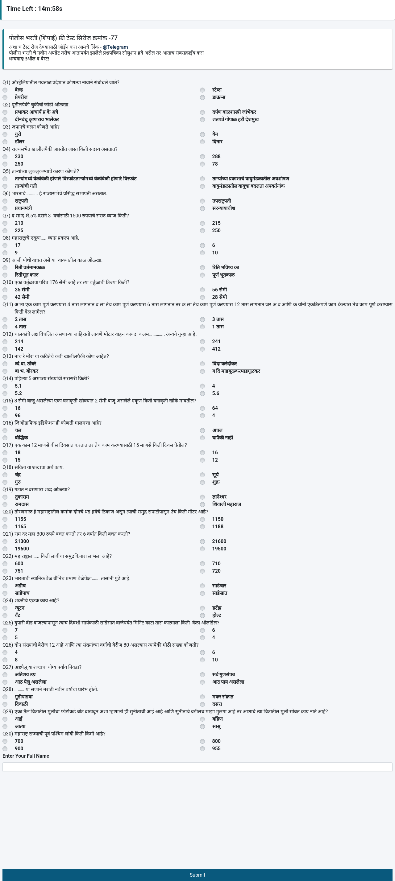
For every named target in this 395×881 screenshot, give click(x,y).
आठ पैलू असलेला (30, 682)
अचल (217, 430)
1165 (20, 526)
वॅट (17, 615)
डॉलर (19, 142)
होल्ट (216, 615)
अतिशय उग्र (25, 674)
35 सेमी (22, 290)
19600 (22, 549)
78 (215, 164)
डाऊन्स (218, 97)
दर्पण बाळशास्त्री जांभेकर (234, 112)
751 (19, 571)
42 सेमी (22, 297)
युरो (18, 134)
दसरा (217, 704)
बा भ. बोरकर (26, 371)
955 (216, 748)
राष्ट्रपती (21, 201)
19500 (219, 549)
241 (216, 341)
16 (17, 408)
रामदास (22, 504)
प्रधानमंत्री (23, 208)
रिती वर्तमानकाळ (30, 267)
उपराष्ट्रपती (221, 201)
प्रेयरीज (21, 97)
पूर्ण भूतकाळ (223, 275)
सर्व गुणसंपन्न (223, 674)
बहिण (217, 719)
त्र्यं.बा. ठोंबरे (25, 364)
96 (17, 415)
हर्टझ (216, 608)
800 (216, 741)
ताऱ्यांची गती (26, 186)
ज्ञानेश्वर (219, 497)
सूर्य (215, 475)
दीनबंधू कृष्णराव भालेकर (37, 119)
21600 (219, 541)
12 (215, 460)
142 (19, 349)
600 (19, 563)
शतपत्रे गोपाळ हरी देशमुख (235, 119)
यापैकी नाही (222, 438)
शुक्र (215, 482)
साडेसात (219, 593)
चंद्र (18, 475)
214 (19, 341)
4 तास (20, 327)
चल (18, 430)
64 (215, 408)
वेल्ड (19, 90)
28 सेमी (219, 297)
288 (216, 156)
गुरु (18, 482)
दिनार (217, 142)
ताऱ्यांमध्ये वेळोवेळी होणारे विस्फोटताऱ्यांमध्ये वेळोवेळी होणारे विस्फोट (75, 179)
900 (19, 748)
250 (19, 164)
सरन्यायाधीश (223, 208)
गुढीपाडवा (23, 697)
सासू (216, 726)
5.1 (18, 386)
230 (19, 156)
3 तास (218, 319)
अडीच (20, 586)
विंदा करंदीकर (224, 364)
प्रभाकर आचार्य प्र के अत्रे (36, 112)
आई (18, 719)
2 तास (20, 319)
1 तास (218, 327)
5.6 (215, 393)
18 (17, 452)
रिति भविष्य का (225, 267)
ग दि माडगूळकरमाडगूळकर (236, 371)
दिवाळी (21, 704)
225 (19, 230)
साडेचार (219, 586)
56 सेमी (219, 290)
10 (215, 253)
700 (19, 741)
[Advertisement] (197, 823)
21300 (22, 541)
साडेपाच (22, 593)
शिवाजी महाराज (226, 504)
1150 (218, 519)
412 (216, 349)
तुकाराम (22, 497)
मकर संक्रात (223, 697)
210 (19, 223)
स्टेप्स (217, 90)
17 (17, 245)
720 (216, 571)
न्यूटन (19, 608)
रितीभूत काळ (26, 275)
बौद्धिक (21, 438)
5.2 (18, 393)
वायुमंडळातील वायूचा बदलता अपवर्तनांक (248, 186)
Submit (197, 875)
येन (215, 134)
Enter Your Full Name (25, 756)
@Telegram (115, 47)
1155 (20, 519)
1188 (218, 526)
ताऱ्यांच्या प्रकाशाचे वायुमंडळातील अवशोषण (250, 179)
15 (17, 460)
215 (216, 223)
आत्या (20, 726)
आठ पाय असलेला (228, 682)
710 (216, 563)
